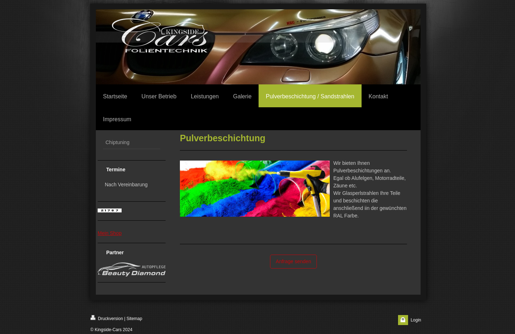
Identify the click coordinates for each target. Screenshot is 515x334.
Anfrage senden (293, 261)
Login (416, 320)
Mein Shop (110, 233)
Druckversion (106, 318)
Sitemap (134, 318)
